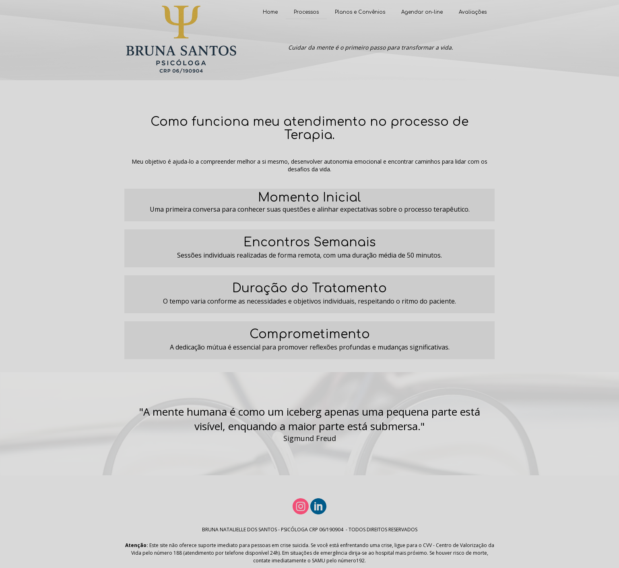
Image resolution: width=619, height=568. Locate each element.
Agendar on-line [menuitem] (422, 12)
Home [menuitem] (270, 12)
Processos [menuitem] (306, 12)
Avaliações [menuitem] (473, 12)
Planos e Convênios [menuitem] (360, 12)
